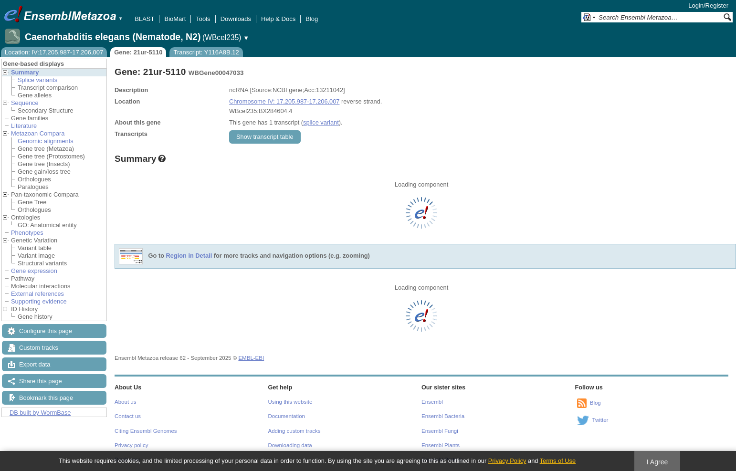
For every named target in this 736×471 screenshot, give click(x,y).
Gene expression (34, 270)
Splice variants (37, 80)
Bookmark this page (46, 397)
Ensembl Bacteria (442, 416)
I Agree (657, 462)
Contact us (128, 416)
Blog (311, 18)
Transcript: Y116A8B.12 (206, 52)
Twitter (600, 420)
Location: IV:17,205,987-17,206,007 (54, 52)
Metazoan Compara (37, 133)
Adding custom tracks (294, 431)
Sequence (25, 102)
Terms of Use (558, 460)
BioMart (175, 18)
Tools (203, 18)
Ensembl (432, 402)
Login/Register (708, 5)
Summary (25, 72)
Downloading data (290, 445)
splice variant (321, 122)
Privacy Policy (507, 460)
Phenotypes (27, 232)
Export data (34, 364)
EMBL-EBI (251, 358)
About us (125, 402)
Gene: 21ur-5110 (138, 52)
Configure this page (45, 331)
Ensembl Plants (440, 445)
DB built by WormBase (40, 412)
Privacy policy (131, 445)
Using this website (290, 402)
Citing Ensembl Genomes (146, 431)
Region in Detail (189, 256)
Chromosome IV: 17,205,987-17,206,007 (284, 101)
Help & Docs (278, 18)
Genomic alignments (46, 141)
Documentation (286, 416)
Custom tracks (38, 347)
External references (37, 293)
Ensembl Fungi (439, 431)
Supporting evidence (39, 301)
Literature (24, 125)
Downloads (236, 18)
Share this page (40, 381)
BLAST (144, 18)
